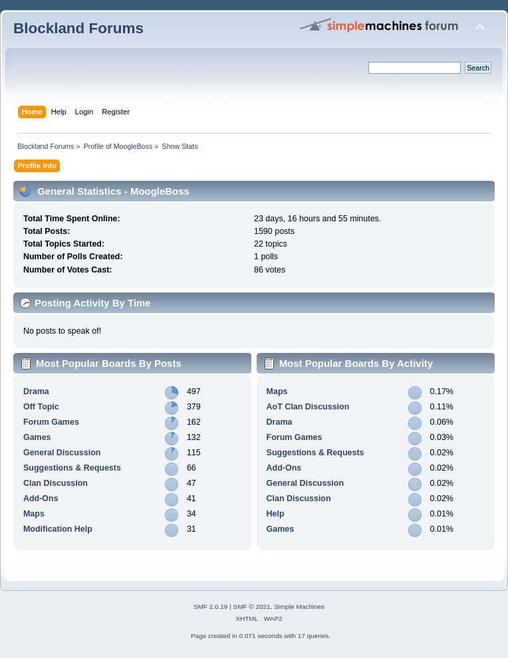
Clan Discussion (55, 483)
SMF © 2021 (252, 606)
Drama (36, 391)
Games (37, 437)
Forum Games (51, 422)
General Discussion (61, 452)
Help (276, 513)
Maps (34, 513)
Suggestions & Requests (72, 468)
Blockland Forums (78, 28)
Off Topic (41, 406)
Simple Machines (299, 606)
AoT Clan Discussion (308, 406)
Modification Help (57, 529)
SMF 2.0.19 (210, 606)
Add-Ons (41, 498)
